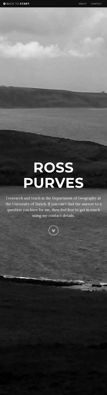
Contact (96, 6)
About (83, 6)
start (16, 6)
